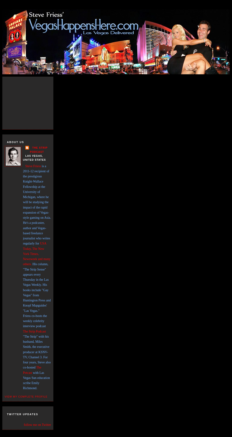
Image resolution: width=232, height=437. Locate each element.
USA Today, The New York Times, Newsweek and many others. (37, 254)
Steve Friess (33, 166)
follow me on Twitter (37, 425)
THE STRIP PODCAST (39, 149)
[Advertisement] (32, 102)
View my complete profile (26, 396)
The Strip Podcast (34, 331)
